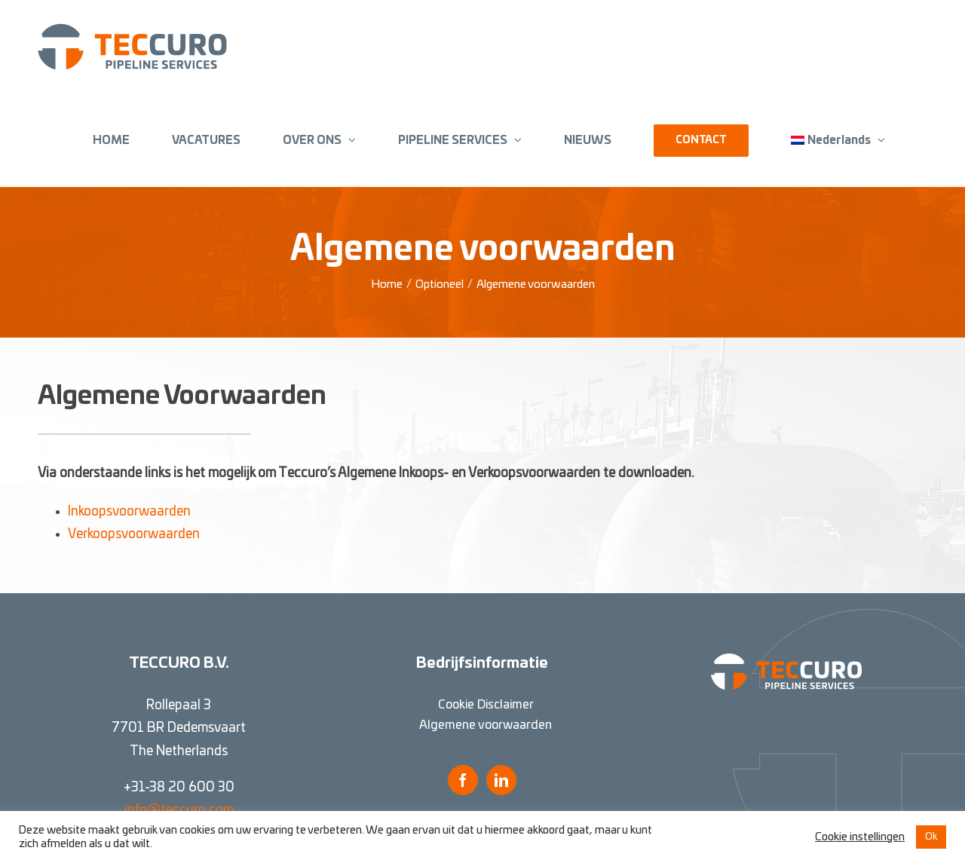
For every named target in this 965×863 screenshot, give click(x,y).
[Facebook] (463, 780)
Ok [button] (931, 837)
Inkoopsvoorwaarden (129, 511)
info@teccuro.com (179, 809)
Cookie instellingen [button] (860, 837)
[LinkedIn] (501, 780)
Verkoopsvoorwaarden (134, 534)
